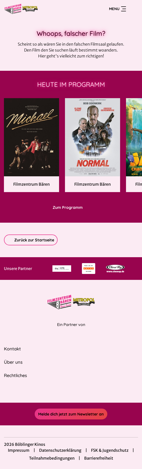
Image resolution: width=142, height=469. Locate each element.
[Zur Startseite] (38, 9)
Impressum (19, 450)
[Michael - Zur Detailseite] (31, 137)
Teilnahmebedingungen (52, 458)
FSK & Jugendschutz (109, 450)
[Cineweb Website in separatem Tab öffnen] (71, 330)
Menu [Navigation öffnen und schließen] (117, 8)
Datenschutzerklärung (60, 450)
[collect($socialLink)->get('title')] (66, 392)
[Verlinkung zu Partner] (61, 268)
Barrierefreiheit (98, 458)
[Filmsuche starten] (133, 9)
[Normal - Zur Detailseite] (92, 137)
